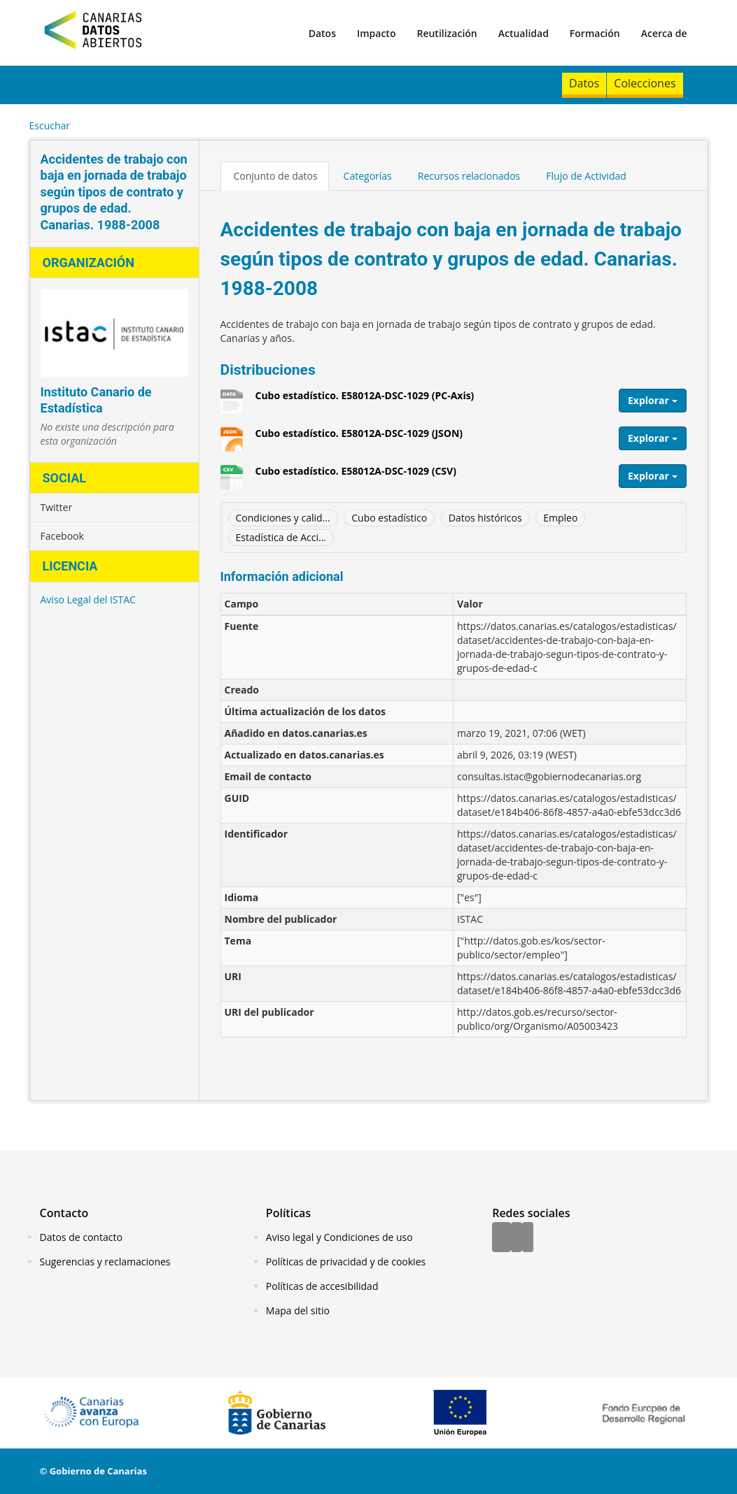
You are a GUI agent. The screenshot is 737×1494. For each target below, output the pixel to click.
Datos (322, 33)
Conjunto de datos (276, 175)
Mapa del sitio (298, 1310)
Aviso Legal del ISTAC (88, 599)
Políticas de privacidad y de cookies (346, 1261)
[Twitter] (516, 1238)
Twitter (57, 507)
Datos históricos (485, 517)
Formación (595, 33)
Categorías (368, 175)
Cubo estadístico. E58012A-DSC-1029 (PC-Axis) (365, 400)
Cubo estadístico (389, 517)
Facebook (62, 536)
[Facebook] (501, 1238)
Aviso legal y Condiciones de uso (339, 1237)
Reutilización (446, 33)
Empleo (560, 517)
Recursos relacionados (469, 175)
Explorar (653, 400)
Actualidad (523, 33)
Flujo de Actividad (586, 175)
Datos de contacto (81, 1237)
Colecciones (644, 83)
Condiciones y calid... (283, 517)
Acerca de (664, 33)
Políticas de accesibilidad (322, 1286)
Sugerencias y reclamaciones (105, 1261)
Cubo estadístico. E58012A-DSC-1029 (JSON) (359, 438)
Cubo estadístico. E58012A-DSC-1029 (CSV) (355, 476)
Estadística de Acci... (281, 537)
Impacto (376, 33)
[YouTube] (527, 1238)
